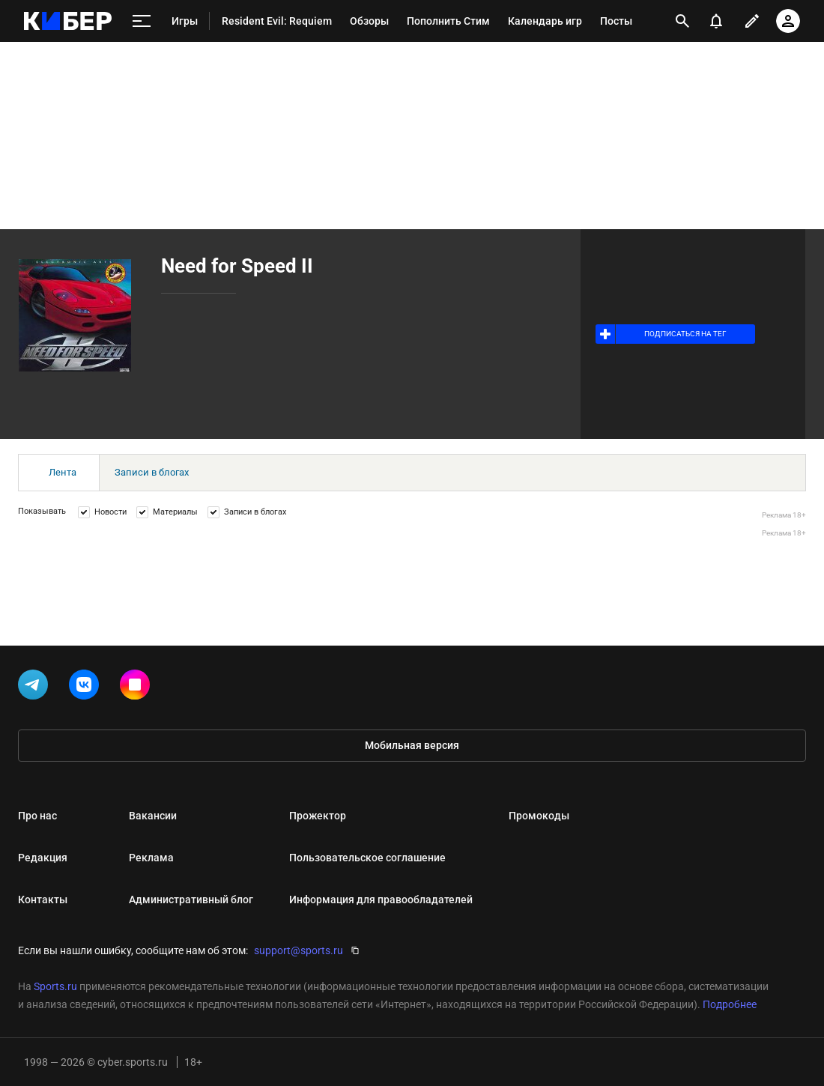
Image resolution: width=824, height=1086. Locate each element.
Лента (62, 472)
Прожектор (317, 816)
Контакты (42, 899)
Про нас (37, 816)
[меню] (142, 21)
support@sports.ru (298, 950)
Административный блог (191, 899)
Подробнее (730, 1004)
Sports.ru (55, 986)
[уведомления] (716, 21)
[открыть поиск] (682, 21)
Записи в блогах (152, 472)
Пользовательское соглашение (367, 858)
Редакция (42, 858)
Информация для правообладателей (381, 899)
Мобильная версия (412, 745)
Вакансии (153, 816)
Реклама (151, 858)
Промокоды (539, 816)
